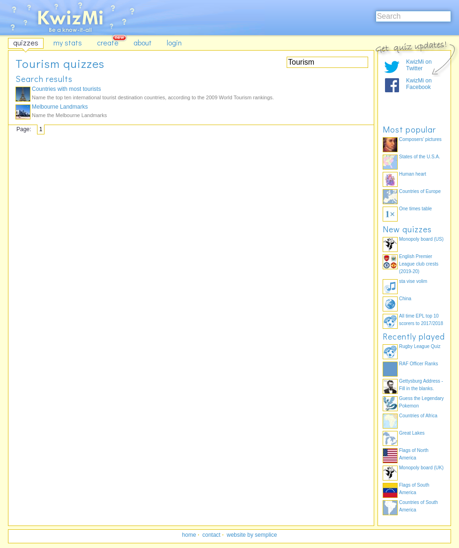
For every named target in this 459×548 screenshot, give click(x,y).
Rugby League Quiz (419, 346)
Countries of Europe (420, 191)
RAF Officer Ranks (418, 363)
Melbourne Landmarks (60, 107)
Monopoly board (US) (421, 239)
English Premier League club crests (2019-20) (418, 264)
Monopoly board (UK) (421, 467)
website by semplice (252, 535)
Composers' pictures (420, 139)
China (405, 298)
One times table (415, 208)
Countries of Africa (418, 415)
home (189, 535)
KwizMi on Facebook (419, 83)
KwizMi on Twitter (419, 65)
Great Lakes (411, 433)
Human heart (412, 174)
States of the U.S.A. (419, 156)
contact (211, 535)
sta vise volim (413, 281)
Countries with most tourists (66, 89)
